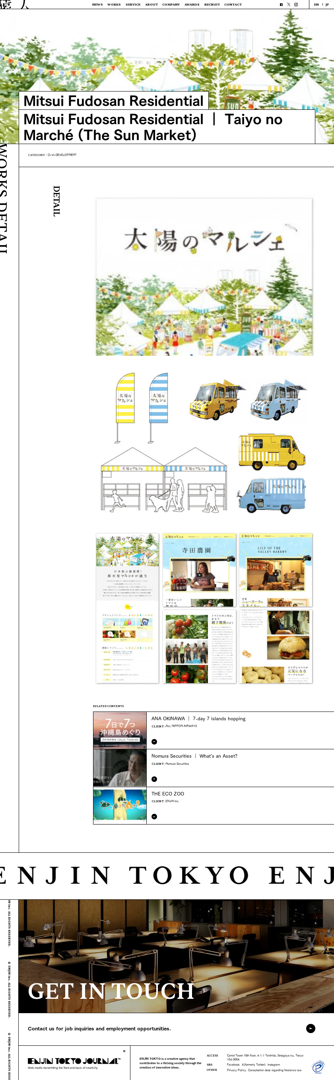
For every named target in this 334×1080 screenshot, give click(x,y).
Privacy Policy (236, 1070)
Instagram (274, 1064)
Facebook (233, 1064)
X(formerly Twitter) (254, 1064)
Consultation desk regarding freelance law (274, 1070)
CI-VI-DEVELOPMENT (62, 154)
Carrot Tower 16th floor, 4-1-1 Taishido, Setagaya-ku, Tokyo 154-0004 (265, 1057)
